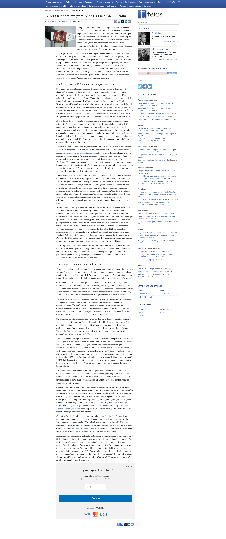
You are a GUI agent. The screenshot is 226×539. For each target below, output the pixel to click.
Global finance (52, 6)
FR (179, 2)
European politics (165, 2)
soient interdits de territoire (82, 428)
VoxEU (141, 298)
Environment (130, 2)
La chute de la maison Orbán (149, 237)
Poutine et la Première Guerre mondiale (153, 199)
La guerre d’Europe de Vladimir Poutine (153, 218)
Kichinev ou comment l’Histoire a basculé (153, 99)
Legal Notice (164, 280)
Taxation (147, 6)
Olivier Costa (150, 242)
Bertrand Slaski (169, 226)
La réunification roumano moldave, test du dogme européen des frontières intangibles (157, 163)
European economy (147, 2)
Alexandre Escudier (152, 190)
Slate (162, 298)
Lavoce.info (143, 295)
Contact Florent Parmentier (168, 59)
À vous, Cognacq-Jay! (146, 245)
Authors (142, 276)
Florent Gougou (170, 140)
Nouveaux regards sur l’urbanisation (151, 146)
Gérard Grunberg (153, 169)
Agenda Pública (166, 295)
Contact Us (143, 280)
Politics (123, 6)
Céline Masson (149, 116)
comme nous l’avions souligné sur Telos (79, 153)
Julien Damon (170, 146)
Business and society (54, 2)
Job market (111, 6)
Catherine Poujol (143, 204)
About (162, 276)
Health (63, 6)
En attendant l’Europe (146, 254)
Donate (95, 498)
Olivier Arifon (168, 207)
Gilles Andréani (166, 180)
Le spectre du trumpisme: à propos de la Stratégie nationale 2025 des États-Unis (157, 179)
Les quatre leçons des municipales (151, 141)
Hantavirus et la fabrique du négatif (151, 119)
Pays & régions (61, 10)
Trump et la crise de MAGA (148, 185)
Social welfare (135, 6)
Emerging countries (105, 2)
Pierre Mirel (158, 254)
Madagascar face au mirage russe (151, 226)
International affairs (78, 6)
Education (89, 2)
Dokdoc (141, 301)
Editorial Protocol (145, 283)
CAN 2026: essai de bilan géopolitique (152, 102)
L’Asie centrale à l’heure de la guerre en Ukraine (156, 202)
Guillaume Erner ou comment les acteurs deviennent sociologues (153, 125)
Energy (119, 2)
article (102, 278)
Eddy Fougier (169, 119)
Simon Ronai (145, 137)
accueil (48, 10)
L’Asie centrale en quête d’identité (151, 207)
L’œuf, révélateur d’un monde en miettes (153, 105)
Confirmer (172, 73)
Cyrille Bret (50, 21)
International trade (96, 6)
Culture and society (74, 2)
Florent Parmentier (63, 21)
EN (174, 2)
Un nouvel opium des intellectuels (150, 257)
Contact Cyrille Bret (171, 41)
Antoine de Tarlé (164, 185)
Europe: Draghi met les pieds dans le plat (153, 157)
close (129, 466)
